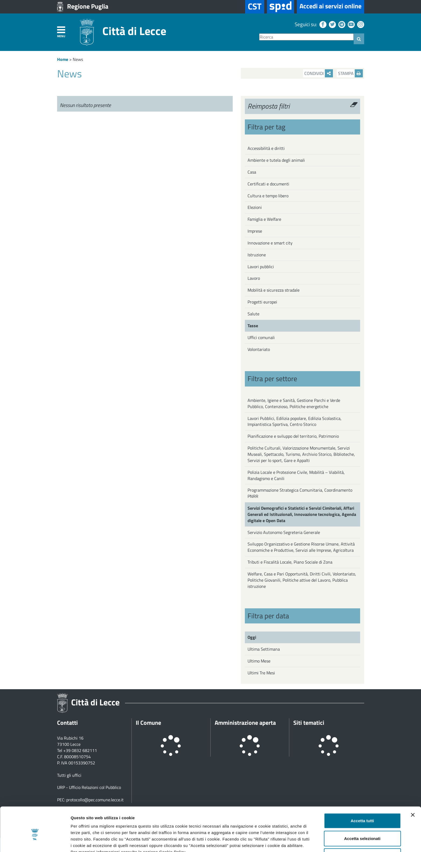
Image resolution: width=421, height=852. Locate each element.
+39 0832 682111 (80, 750)
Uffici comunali (261, 337)
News (78, 59)
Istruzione (257, 254)
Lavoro (254, 278)
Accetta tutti (362, 792)
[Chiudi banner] (413, 787)
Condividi (318, 73)
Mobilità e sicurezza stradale (274, 290)
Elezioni (255, 207)
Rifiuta (362, 828)
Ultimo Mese (259, 661)
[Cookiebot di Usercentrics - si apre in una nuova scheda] (34, 841)
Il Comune (148, 722)
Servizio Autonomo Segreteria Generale (284, 532)
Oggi (252, 637)
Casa (252, 172)
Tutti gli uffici (69, 775)
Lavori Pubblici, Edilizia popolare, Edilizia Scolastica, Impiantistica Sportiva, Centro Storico (295, 421)
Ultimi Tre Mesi (261, 673)
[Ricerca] (306, 37)
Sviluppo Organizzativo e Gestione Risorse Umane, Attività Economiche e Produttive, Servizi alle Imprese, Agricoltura (301, 547)
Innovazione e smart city (270, 243)
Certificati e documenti (268, 184)
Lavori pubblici (261, 266)
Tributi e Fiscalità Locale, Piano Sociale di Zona (290, 562)
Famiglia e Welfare (264, 219)
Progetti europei (262, 302)
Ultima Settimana (264, 649)
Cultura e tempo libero (268, 195)
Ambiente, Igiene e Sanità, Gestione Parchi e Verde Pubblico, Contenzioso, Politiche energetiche (294, 403)
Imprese (255, 231)
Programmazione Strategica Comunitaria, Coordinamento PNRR (300, 493)
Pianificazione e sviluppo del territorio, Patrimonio (293, 436)
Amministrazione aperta (245, 722)
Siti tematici (308, 722)
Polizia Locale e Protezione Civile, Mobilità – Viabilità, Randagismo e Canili (296, 475)
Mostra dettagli (283, 841)
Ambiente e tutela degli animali (276, 160)
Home (62, 59)
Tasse (253, 325)
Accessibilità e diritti (266, 148)
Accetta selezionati (362, 810)
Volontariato (259, 349)
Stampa (350, 73)
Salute (253, 314)
